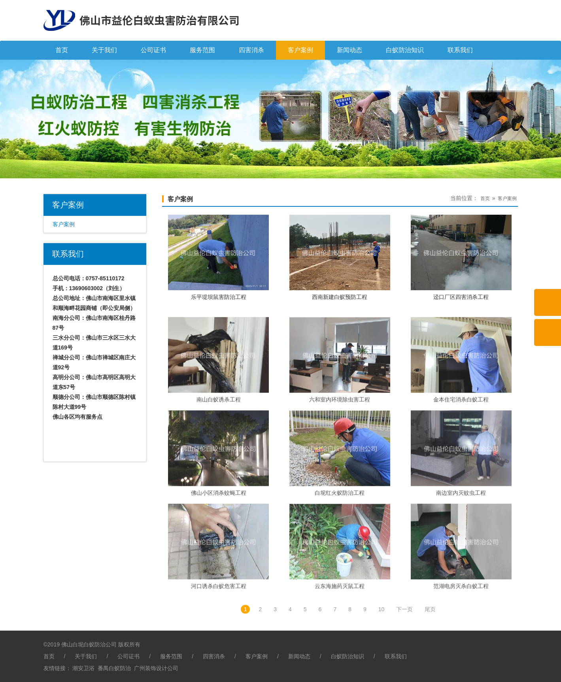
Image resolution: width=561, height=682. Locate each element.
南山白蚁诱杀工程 (218, 437)
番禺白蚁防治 (114, 668)
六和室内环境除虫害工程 (339, 437)
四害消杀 (251, 50)
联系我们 (460, 50)
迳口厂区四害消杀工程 (461, 305)
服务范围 (202, 50)
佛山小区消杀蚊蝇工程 (218, 530)
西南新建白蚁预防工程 (339, 305)
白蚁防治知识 (405, 50)
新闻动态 (349, 50)
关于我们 (104, 50)
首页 (61, 50)
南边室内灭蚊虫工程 (461, 530)
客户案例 (300, 50)
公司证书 (153, 50)
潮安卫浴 (83, 668)
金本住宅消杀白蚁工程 (461, 437)
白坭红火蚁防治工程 (340, 530)
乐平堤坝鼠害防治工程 (218, 305)
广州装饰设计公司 (156, 668)
